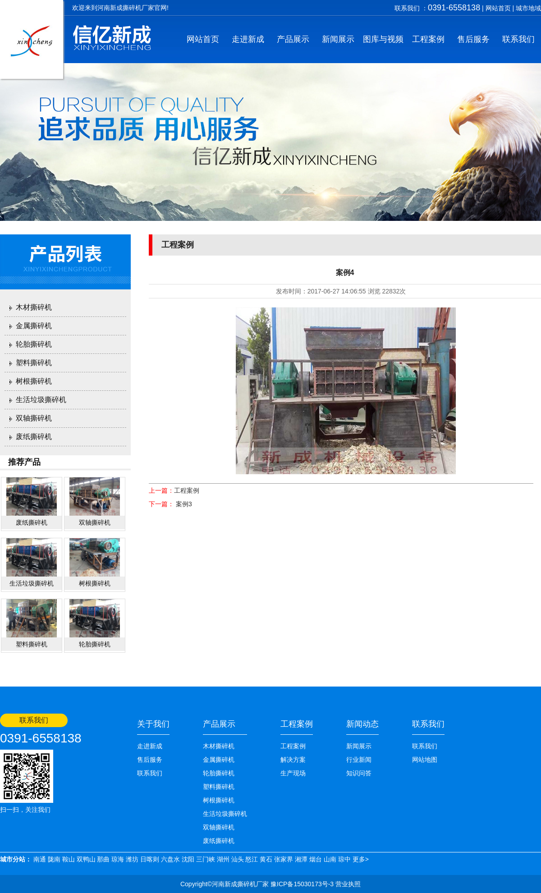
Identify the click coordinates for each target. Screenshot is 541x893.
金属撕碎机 (34, 326)
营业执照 (348, 884)
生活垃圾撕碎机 (41, 399)
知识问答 (358, 773)
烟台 (315, 859)
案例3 (183, 504)
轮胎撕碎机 (34, 344)
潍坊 (132, 859)
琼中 (344, 859)
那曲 (103, 859)
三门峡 (205, 859)
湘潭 (301, 859)
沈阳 (188, 859)
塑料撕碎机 (34, 362)
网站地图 (424, 759)
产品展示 (293, 39)
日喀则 (149, 859)
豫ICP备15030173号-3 (301, 884)
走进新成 (248, 39)
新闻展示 (338, 39)
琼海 (117, 859)
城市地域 (528, 8)
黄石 (266, 859)
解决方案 (293, 759)
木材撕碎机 (34, 307)
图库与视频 (383, 39)
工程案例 (428, 39)
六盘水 (170, 859)
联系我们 (518, 39)
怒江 (251, 859)
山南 (330, 859)
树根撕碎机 (34, 381)
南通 (39, 859)
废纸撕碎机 (34, 436)
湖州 (223, 859)
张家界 (283, 859)
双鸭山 (86, 859)
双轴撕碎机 (34, 418)
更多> (361, 859)
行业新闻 (358, 759)
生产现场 (293, 773)
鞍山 (68, 859)
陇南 (54, 859)
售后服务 (473, 39)
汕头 (237, 859)
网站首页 (498, 8)
